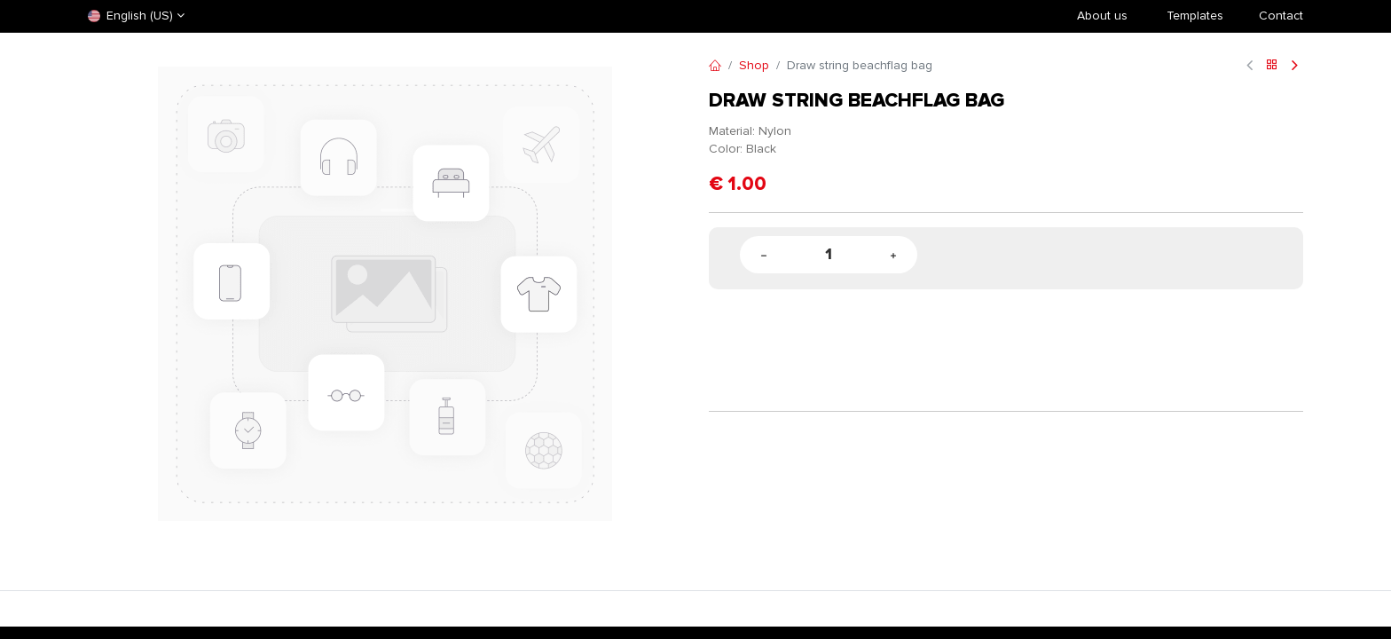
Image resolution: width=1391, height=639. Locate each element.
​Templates (1195, 15)
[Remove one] (764, 255)
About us (1102, 15)
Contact (1281, 15)
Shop (754, 65)
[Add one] (893, 255)
